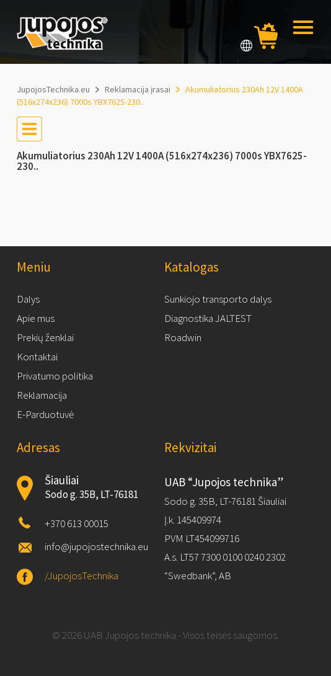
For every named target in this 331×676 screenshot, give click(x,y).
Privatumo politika (55, 376)
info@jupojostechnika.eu (96, 546)
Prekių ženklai (45, 337)
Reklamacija (42, 395)
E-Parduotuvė (45, 414)
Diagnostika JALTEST (208, 318)
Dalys (28, 299)
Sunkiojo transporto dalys (217, 299)
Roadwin (182, 337)
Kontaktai (37, 356)
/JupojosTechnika (81, 575)
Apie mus (36, 318)
